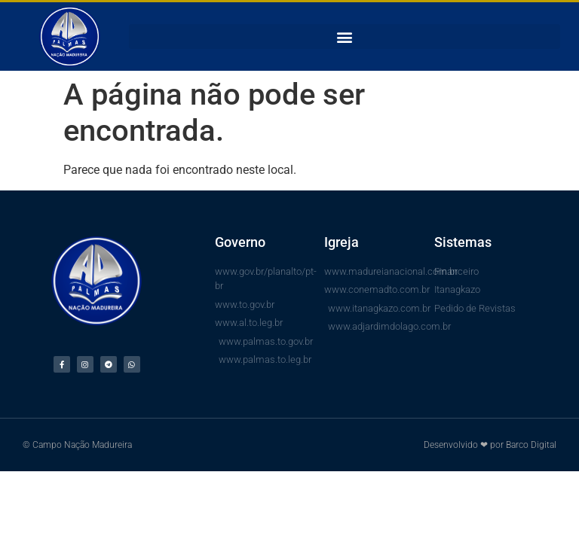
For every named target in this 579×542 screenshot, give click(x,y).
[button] (344, 36)
